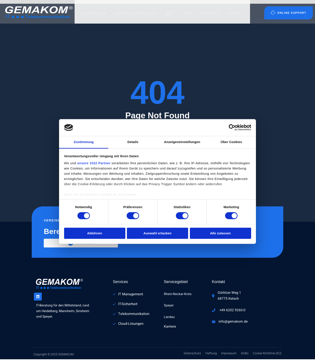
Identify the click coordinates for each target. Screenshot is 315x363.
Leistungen (91, 9)
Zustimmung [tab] (84, 142)
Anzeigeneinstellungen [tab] (182, 142)
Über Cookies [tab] (231, 142)
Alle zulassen (220, 233)
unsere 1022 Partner (93, 163)
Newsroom (212, 9)
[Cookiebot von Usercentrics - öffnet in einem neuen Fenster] (232, 127)
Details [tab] (133, 142)
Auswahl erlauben (158, 233)
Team (189, 9)
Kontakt (238, 9)
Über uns (165, 10)
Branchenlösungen (132, 9)
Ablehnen (94, 233)
